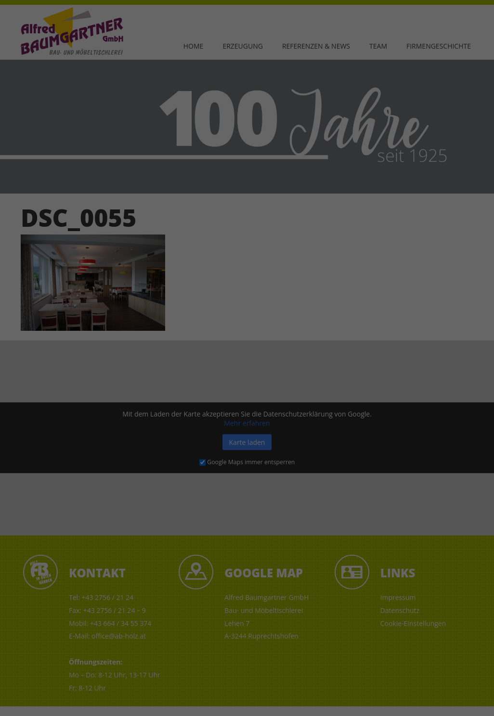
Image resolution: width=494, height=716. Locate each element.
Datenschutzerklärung (187, 659)
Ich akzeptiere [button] (432, 602)
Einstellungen (28, 668)
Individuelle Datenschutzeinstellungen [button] (437, 670)
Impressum (432, 702)
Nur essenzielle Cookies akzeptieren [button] (432, 634)
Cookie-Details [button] (400, 694)
